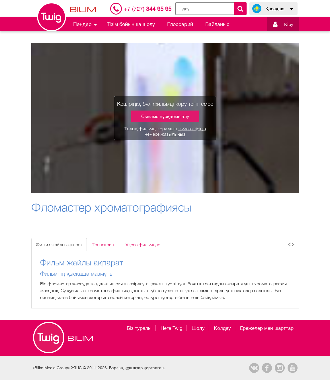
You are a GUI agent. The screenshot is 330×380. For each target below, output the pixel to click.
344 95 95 (147, 8)
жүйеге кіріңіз (192, 128)
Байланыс (217, 24)
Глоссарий (180, 24)
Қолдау (222, 328)
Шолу (198, 328)
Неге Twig (172, 328)
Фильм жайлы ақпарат (59, 244)
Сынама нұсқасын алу (165, 116)
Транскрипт (104, 244)
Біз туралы (139, 328)
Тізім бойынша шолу (131, 24)
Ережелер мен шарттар (267, 328)
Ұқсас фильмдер (143, 244)
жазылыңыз (173, 134)
